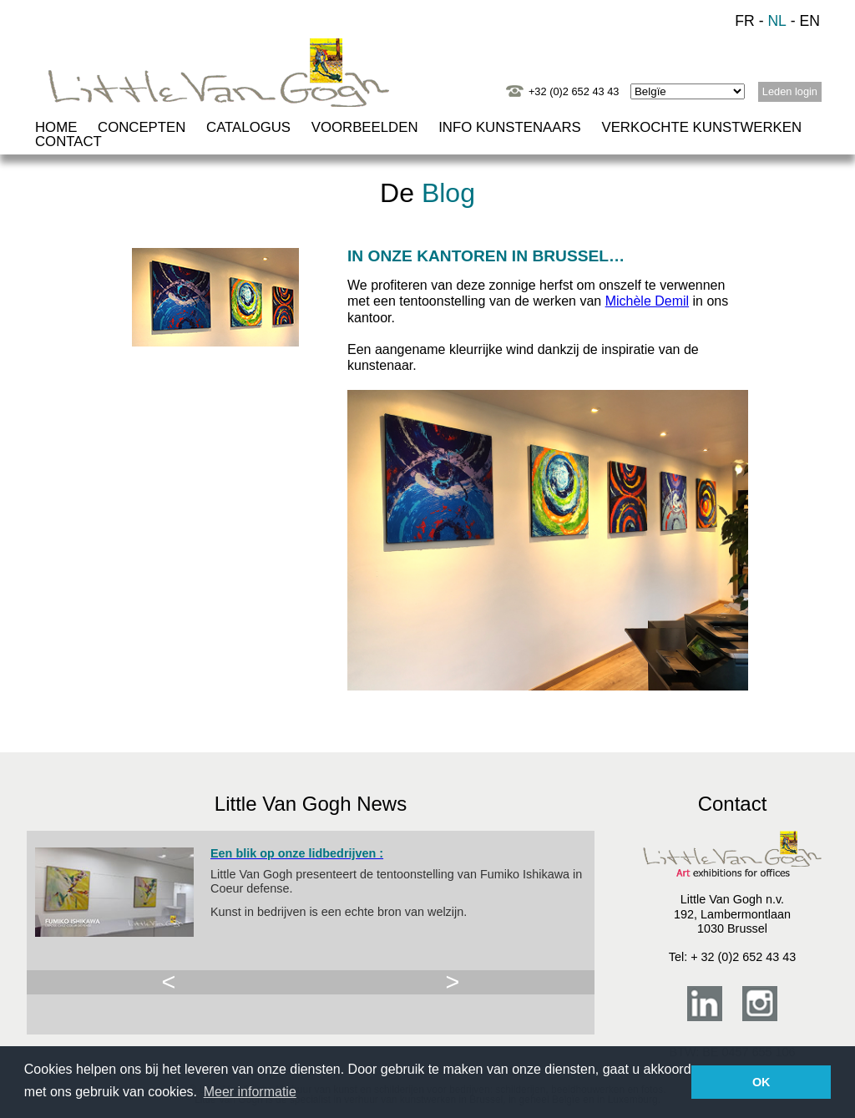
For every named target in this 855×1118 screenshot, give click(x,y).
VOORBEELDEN (364, 127)
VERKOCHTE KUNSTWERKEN (701, 127)
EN (810, 21)
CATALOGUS (248, 127)
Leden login (789, 91)
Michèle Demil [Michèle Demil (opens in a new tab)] (647, 301)
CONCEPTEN (141, 127)
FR (744, 21)
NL (777, 21)
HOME (56, 127)
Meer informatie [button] (250, 1092)
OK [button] (761, 1082)
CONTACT (68, 141)
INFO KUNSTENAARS (509, 127)
